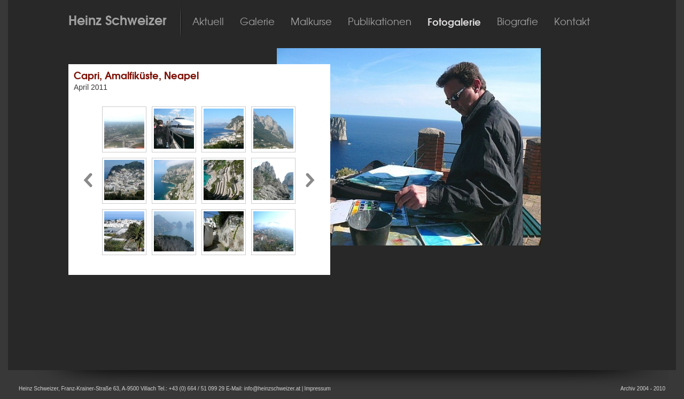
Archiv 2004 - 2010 (642, 389)
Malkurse (311, 22)
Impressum (317, 389)
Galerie (257, 22)
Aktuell (208, 22)
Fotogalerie (454, 22)
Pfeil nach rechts (311, 180)
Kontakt (572, 22)
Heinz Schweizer (117, 20)
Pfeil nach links (88, 180)
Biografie (517, 22)
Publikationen (379, 22)
